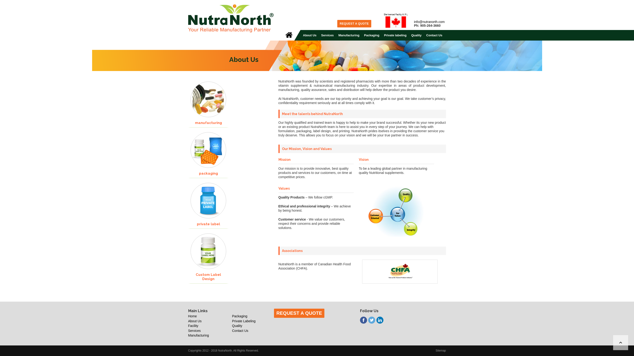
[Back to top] (620, 342)
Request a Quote (354, 23)
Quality (416, 35)
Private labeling (395, 35)
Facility (193, 326)
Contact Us (434, 35)
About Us (310, 35)
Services (327, 35)
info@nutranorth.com (429, 22)
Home (192, 316)
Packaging (371, 35)
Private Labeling (243, 321)
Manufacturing (349, 35)
